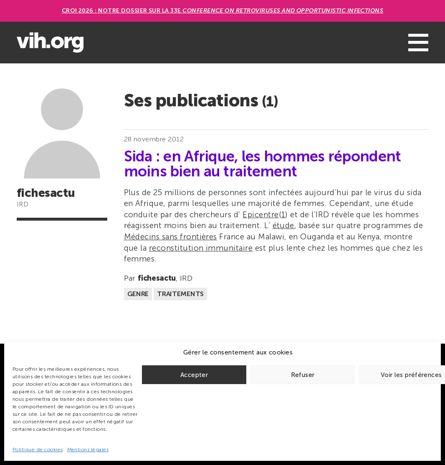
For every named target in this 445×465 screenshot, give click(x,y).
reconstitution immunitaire (201, 248)
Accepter (194, 375)
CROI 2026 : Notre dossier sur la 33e (223, 10)
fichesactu (156, 278)
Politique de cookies (38, 449)
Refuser (303, 375)
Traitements (180, 294)
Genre (138, 294)
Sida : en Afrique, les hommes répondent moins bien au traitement (262, 164)
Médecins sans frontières (170, 236)
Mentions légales (88, 449)
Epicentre (260, 214)
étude (283, 225)
